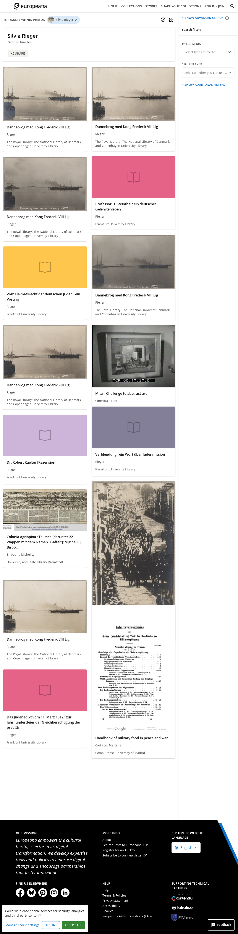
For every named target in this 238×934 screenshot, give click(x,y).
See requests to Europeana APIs (125, 845)
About (106, 840)
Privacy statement (115, 900)
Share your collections (181, 6)
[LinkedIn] (65, 892)
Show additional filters (204, 85)
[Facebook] (20, 892)
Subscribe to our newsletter (124, 855)
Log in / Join (215, 6)
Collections (131, 6)
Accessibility (111, 906)
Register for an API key (118, 850)
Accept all (73, 925)
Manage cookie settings (22, 925)
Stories (151, 6)
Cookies (107, 911)
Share (17, 53)
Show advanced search (204, 18)
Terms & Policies (114, 895)
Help (105, 890)
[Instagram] (54, 892)
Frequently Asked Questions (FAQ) (127, 916)
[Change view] (171, 20)
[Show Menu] (6, 6)
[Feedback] (221, 925)
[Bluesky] (31, 892)
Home (113, 6)
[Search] (232, 6)
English (184, 847)
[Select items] (163, 20)
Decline (51, 925)
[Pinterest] (42, 892)
